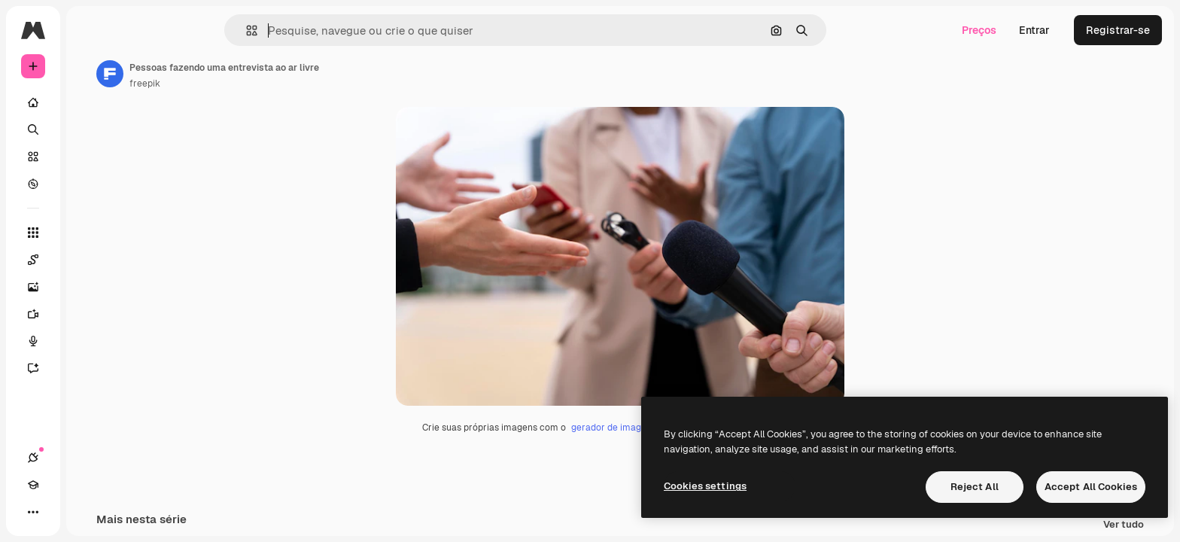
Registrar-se (1118, 30)
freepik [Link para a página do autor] (259, 84)
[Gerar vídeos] (90, 314)
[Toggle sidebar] (147, 30)
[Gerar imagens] (90, 287)
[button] (303, 30)
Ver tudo (1123, 527)
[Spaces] (90, 260)
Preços (979, 30)
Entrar (1034, 30)
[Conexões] (33, 512)
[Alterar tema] (87, 512)
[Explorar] (90, 184)
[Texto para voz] (90, 341)
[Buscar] (90, 129)
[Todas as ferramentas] (90, 233)
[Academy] (60, 512)
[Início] (90, 102)
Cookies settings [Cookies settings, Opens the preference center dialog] (705, 486)
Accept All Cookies (1091, 486)
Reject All (974, 486)
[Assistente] (90, 368)
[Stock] (90, 157)
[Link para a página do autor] (224, 73)
